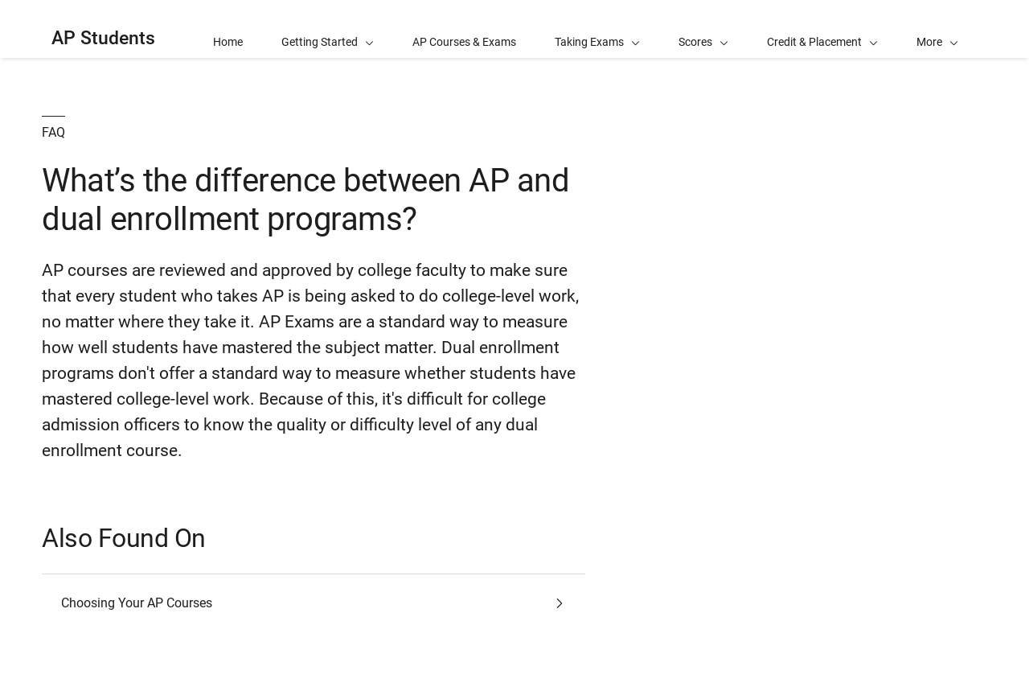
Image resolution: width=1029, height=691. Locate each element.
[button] (937, 29)
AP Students (103, 38)
